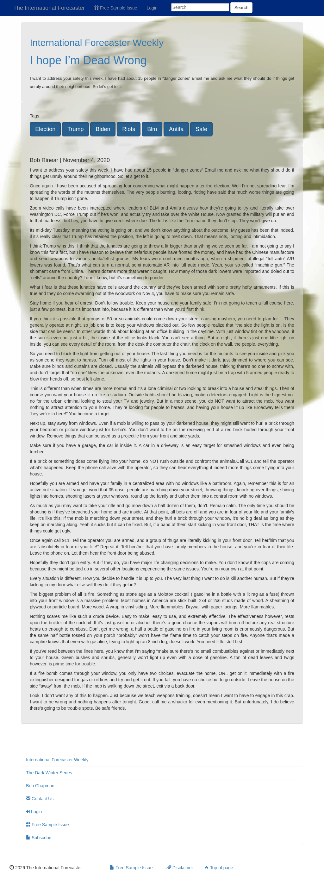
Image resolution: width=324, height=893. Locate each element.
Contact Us (39, 798)
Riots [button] (128, 129)
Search (241, 7)
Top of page (218, 867)
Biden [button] (103, 129)
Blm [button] (152, 129)
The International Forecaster (49, 8)
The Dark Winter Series (49, 772)
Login (152, 7)
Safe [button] (201, 129)
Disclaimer (180, 867)
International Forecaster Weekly (97, 42)
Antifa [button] (176, 129)
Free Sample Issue (115, 7)
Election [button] (45, 129)
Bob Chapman (40, 785)
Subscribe (38, 837)
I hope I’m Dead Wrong (88, 60)
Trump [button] (75, 129)
